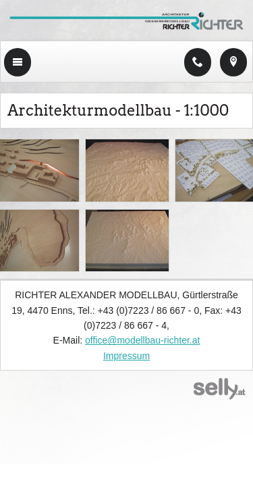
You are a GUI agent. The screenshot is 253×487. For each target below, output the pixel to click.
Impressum (126, 355)
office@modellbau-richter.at (142, 340)
